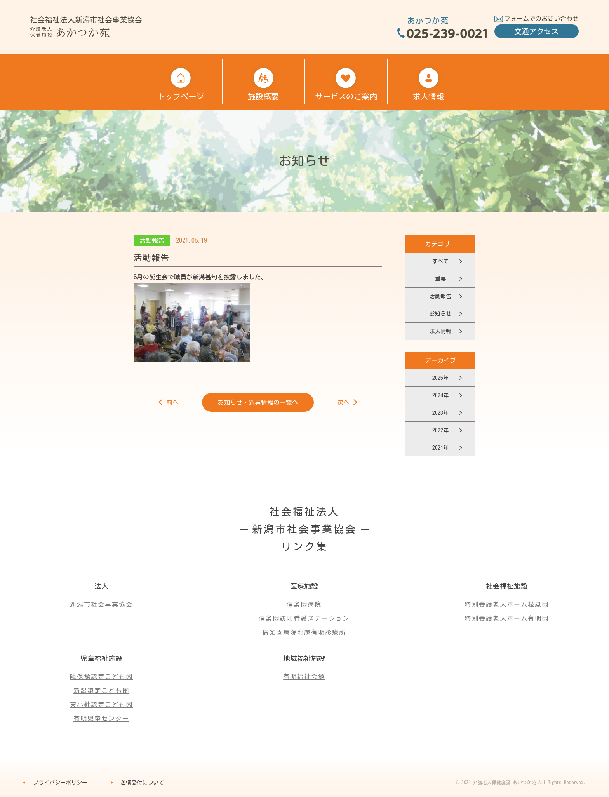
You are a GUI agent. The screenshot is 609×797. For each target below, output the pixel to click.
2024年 (440, 395)
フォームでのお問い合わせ (541, 19)
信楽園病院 (304, 604)
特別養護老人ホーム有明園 (507, 618)
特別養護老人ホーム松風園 (507, 604)
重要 (440, 279)
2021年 (440, 448)
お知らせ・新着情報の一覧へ (258, 402)
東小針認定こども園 (101, 704)
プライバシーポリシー (60, 782)
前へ (172, 402)
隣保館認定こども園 (101, 676)
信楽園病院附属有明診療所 (304, 632)
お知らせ (440, 314)
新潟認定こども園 (101, 690)
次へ (343, 402)
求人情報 (440, 331)
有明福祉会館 (304, 676)
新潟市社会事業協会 (101, 604)
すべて (440, 261)
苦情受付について (142, 782)
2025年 (440, 378)
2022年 (440, 430)
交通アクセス (536, 31)
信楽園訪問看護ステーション (304, 618)
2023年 (440, 413)
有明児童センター (101, 718)
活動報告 (440, 296)
